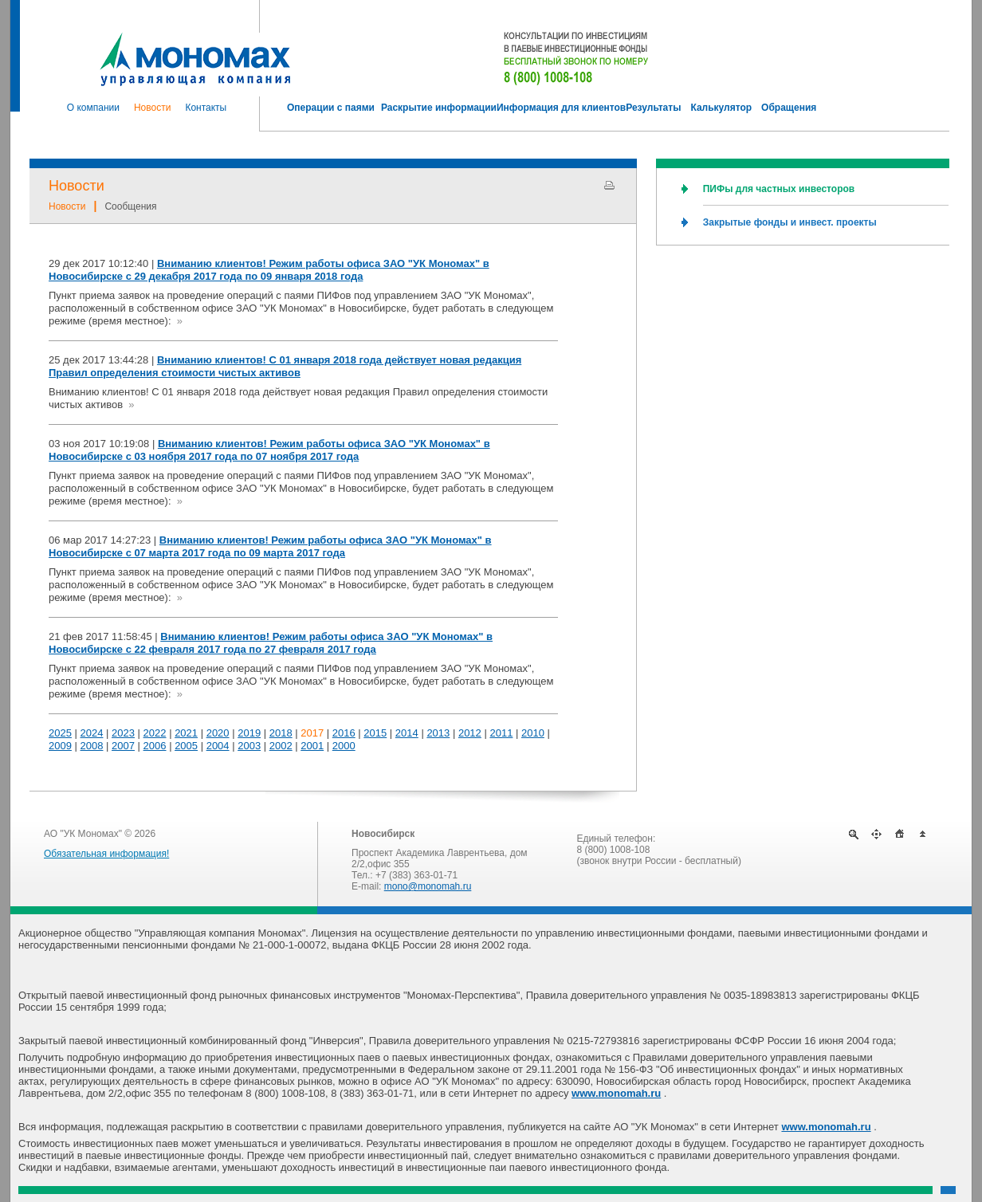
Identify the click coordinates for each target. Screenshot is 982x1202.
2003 (249, 746)
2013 (438, 733)
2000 (343, 746)
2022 (155, 733)
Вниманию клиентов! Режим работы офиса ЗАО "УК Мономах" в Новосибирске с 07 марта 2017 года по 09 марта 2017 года (270, 546)
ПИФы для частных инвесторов (778, 188)
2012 (469, 733)
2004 (218, 746)
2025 (60, 733)
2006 (155, 746)
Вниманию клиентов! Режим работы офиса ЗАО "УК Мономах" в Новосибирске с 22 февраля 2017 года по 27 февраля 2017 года (271, 642)
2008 (92, 746)
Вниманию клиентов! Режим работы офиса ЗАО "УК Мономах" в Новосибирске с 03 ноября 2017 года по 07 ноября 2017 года (269, 450)
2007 (123, 746)
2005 (186, 746)
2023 (123, 733)
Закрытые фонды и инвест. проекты (790, 222)
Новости (76, 186)
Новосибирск (383, 833)
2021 (186, 733)
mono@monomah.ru (428, 886)
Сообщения (130, 206)
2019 (249, 733)
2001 (312, 746)
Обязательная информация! (106, 853)
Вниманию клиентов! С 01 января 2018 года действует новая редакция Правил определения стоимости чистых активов (285, 366)
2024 (92, 733)
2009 (60, 746)
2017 (312, 733)
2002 (281, 746)
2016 (343, 733)
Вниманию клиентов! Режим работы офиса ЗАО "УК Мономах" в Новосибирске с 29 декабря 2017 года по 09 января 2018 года (269, 269)
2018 (281, 733)
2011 (501, 733)
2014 (406, 733)
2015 (375, 733)
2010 (532, 733)
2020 (218, 733)
